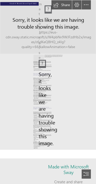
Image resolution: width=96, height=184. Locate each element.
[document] (48, 92)
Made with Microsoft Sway (68, 169)
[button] (61, 4)
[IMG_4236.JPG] (38, 57)
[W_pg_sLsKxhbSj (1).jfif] (48, 27)
